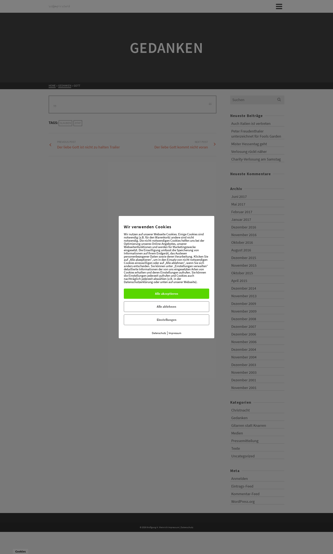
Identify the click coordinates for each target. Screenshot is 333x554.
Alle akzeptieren (166, 294)
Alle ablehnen (166, 306)
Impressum (175, 333)
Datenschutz (159, 333)
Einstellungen (166, 320)
